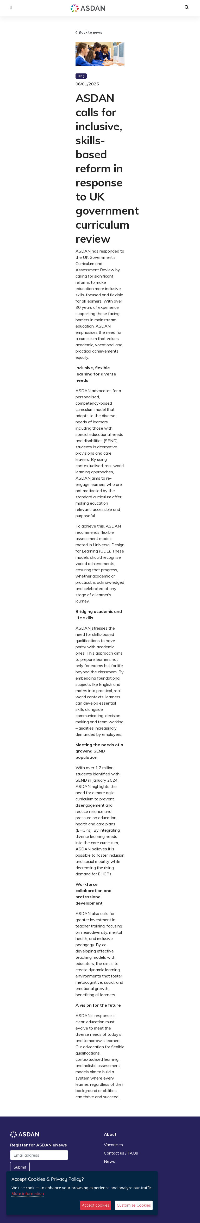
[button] (11, 7)
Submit (20, 1167)
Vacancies (113, 1144)
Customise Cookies (134, 1205)
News (109, 1161)
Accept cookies (95, 1205)
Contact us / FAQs (121, 1153)
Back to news (89, 32)
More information (27, 1193)
